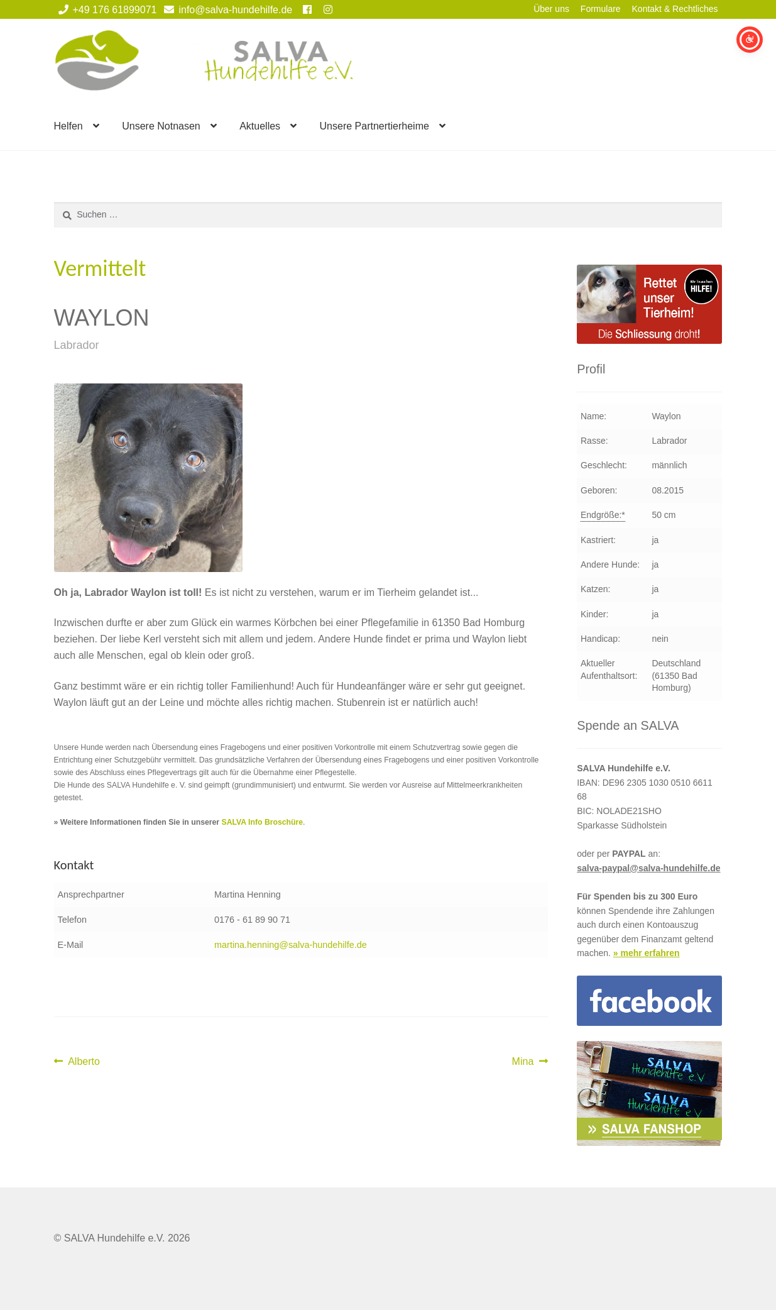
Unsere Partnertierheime (374, 126)
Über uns (551, 9)
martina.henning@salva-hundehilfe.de (290, 945)
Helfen (68, 126)
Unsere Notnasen (161, 126)
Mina (530, 1062)
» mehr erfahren (646, 953)
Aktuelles (259, 126)
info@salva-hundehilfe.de (226, 9)
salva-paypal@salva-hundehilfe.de (648, 868)
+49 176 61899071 (105, 9)
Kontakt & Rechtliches (675, 9)
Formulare (601, 9)
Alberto (83, 1062)
